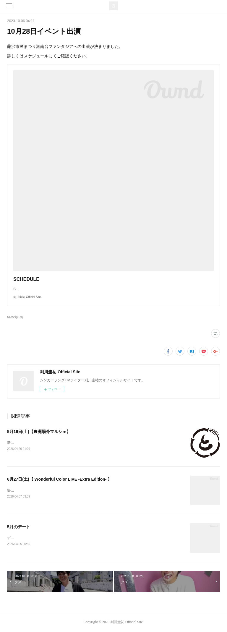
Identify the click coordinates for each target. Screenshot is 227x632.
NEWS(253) (15, 317)
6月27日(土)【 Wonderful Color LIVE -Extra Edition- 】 (59, 479)
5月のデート (18, 527)
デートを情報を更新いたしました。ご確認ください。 (49, 539)
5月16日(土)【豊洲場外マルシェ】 (39, 431)
